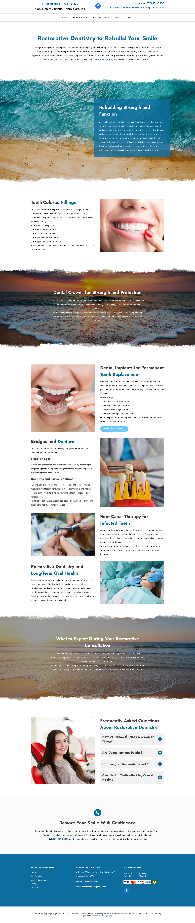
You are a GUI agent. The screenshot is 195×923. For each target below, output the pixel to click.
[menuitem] (65, 17)
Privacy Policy (107, 916)
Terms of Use (96, 916)
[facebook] (98, 6)
